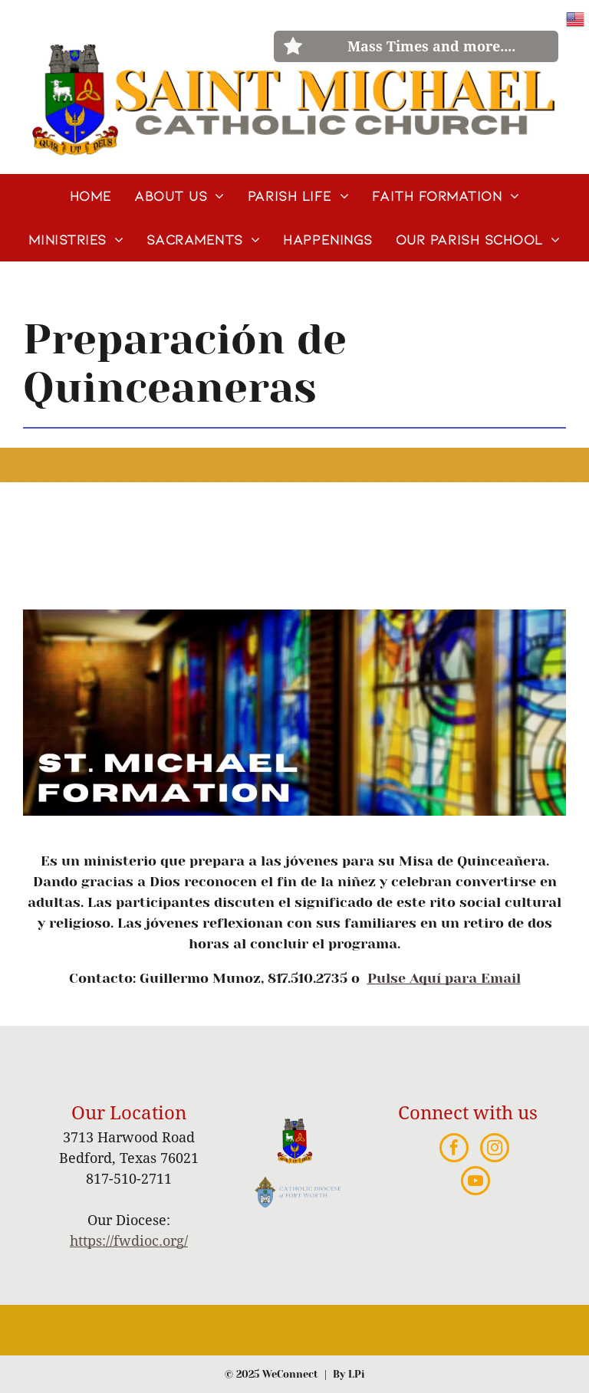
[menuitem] (90, 196)
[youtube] (475, 1182)
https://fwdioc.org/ (129, 1241)
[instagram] (494, 1149)
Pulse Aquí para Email (444, 978)
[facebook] (454, 1149)
